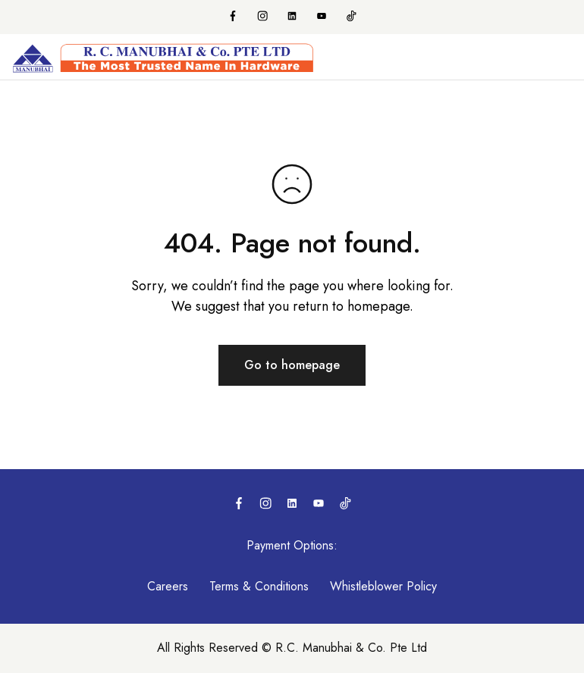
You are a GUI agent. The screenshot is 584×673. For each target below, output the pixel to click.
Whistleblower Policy (383, 586)
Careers (167, 586)
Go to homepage (292, 365)
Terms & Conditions (259, 586)
